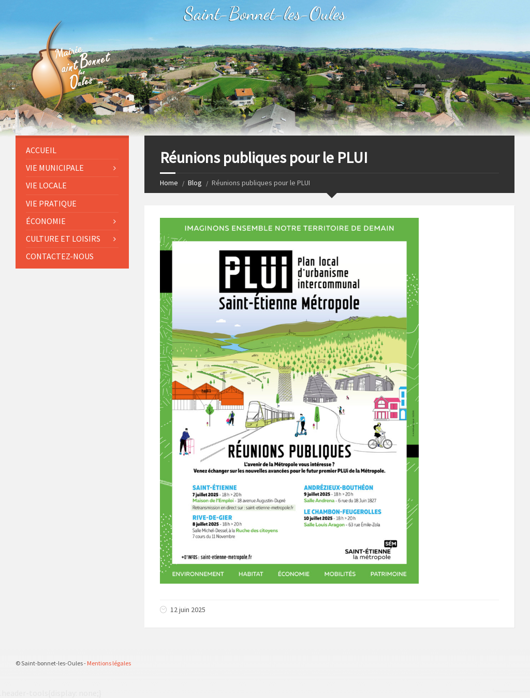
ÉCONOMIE (46, 221)
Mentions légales (109, 663)
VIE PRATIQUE (51, 203)
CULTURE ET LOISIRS (63, 238)
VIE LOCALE (46, 185)
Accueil (41, 150)
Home (169, 182)
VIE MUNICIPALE (55, 167)
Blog (195, 182)
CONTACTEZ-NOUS (60, 256)
